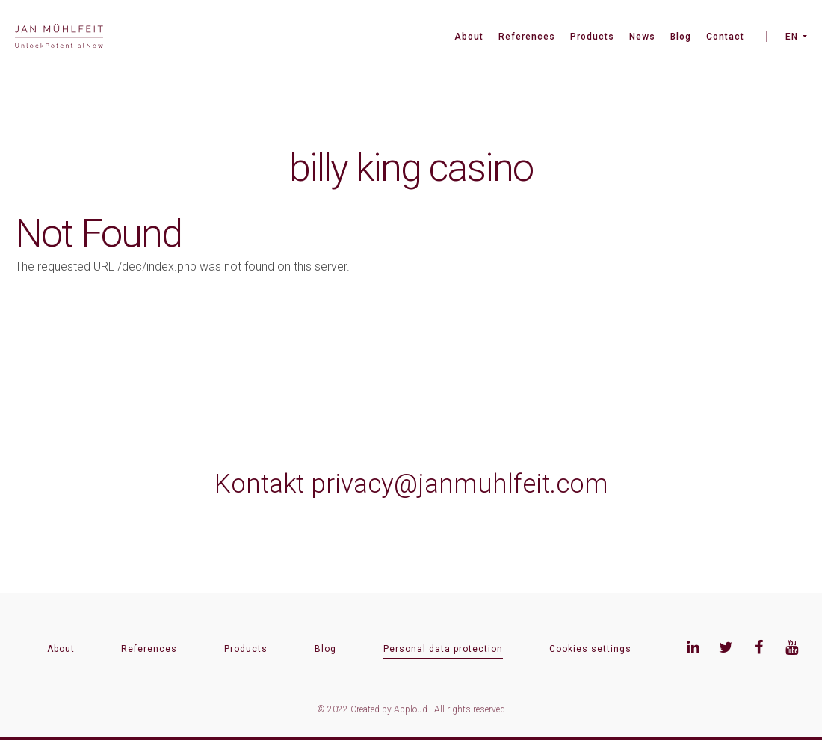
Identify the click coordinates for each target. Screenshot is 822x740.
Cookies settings (590, 649)
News (642, 36)
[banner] (59, 38)
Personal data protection (443, 649)
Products (592, 36)
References (526, 36)
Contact (725, 36)
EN (791, 36)
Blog (680, 36)
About (468, 36)
